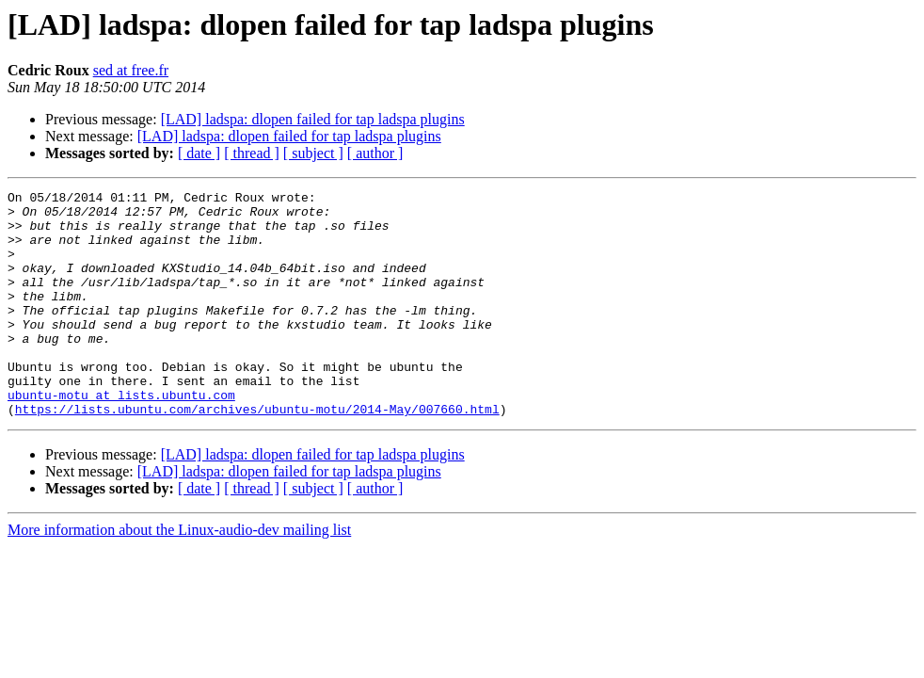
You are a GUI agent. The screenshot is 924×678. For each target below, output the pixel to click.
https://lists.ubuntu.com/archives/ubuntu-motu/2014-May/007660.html (257, 453)
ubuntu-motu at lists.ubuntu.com (121, 436)
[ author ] (375, 153)
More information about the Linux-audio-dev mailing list (179, 575)
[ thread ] (251, 153)
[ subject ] (313, 153)
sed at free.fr (130, 70)
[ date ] (199, 153)
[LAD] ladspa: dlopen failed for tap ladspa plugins (313, 119)
